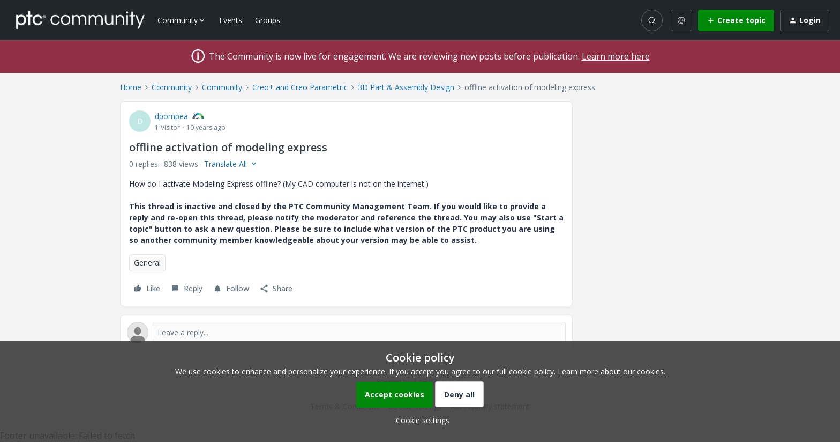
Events (230, 20)
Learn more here (616, 56)
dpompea (171, 116)
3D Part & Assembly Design (406, 87)
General (147, 262)
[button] (736, 20)
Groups (267, 20)
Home (130, 87)
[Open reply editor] (346, 332)
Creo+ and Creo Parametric (300, 87)
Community (172, 87)
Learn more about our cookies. (611, 371)
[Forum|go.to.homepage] (80, 19)
